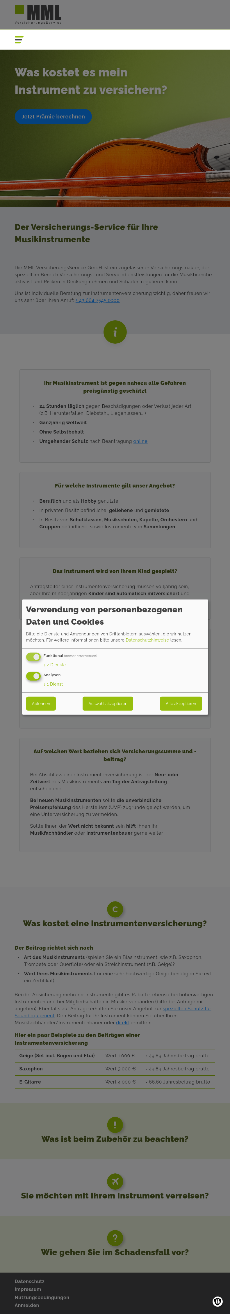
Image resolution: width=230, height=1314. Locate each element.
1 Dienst (53, 684)
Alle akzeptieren (181, 703)
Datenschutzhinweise (147, 640)
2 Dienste (55, 665)
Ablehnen (41, 703)
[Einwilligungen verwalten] (218, 1301)
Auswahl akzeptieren (107, 703)
